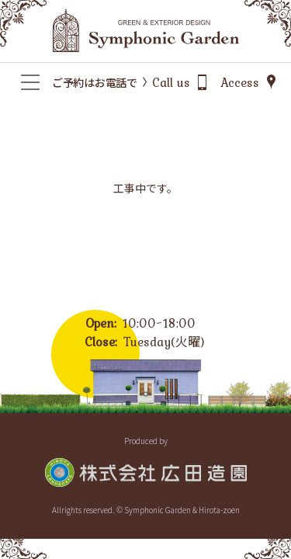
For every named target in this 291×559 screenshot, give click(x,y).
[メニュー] (30, 82)
